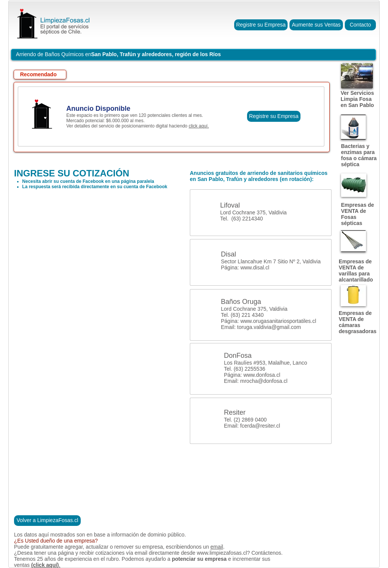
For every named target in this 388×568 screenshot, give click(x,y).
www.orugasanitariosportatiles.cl (278, 321)
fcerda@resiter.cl (260, 426)
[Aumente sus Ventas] (316, 24)
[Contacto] (360, 24)
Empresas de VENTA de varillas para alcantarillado (356, 270)
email (216, 547)
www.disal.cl (254, 267)
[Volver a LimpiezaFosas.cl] (47, 520)
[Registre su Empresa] (261, 24)
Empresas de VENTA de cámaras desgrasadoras (358, 322)
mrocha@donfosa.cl (264, 381)
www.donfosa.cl (261, 375)
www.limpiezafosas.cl (222, 553)
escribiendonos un (188, 547)
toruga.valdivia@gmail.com (269, 327)
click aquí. (199, 126)
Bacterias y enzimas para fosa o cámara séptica (359, 155)
